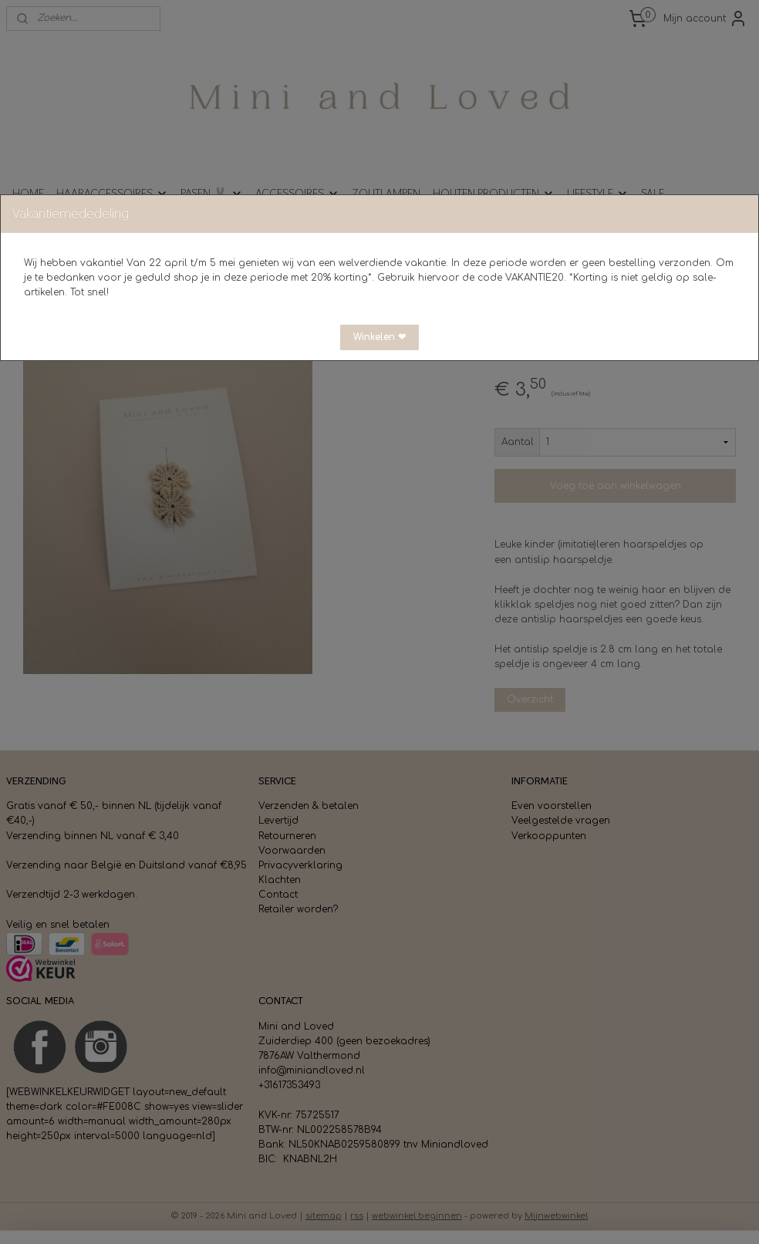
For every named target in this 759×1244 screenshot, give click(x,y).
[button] (379, 337)
